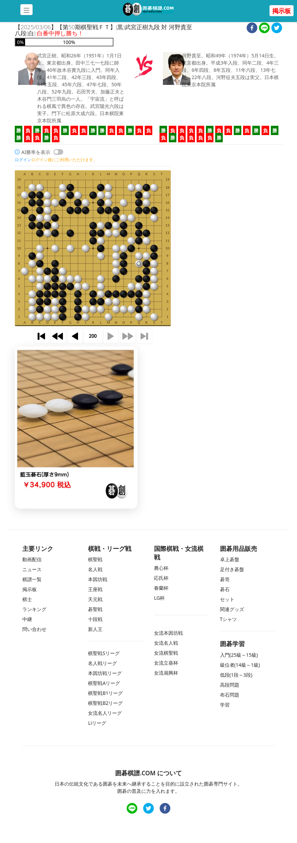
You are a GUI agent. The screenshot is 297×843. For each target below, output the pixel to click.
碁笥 (225, 579)
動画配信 (32, 559)
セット (227, 599)
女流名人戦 (166, 643)
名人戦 (95, 569)
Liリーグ (97, 723)
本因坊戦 (97, 579)
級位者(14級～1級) (240, 665)
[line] (264, 28)
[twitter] (276, 28)
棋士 (27, 599)
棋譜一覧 (32, 579)
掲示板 (281, 11)
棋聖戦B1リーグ (105, 693)
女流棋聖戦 (166, 653)
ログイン (23, 160)
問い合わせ (34, 629)
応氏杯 (161, 578)
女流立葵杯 (166, 662)
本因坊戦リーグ (105, 673)
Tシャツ (228, 619)
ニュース (32, 569)
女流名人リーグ (105, 713)
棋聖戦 (95, 559)
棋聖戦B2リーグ (105, 703)
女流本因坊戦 (168, 633)
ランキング (34, 609)
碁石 (225, 589)
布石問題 (229, 694)
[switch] (58, 152)
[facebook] (251, 28)
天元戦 (95, 599)
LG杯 (159, 598)
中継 (27, 619)
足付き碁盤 (232, 569)
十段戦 (95, 619)
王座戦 (95, 589)
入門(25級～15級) (239, 655)
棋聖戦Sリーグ (104, 653)
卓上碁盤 (229, 559)
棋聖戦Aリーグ (104, 683)
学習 (225, 704)
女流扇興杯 (166, 672)
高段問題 (229, 684)
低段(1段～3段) (236, 675)
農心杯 (161, 568)
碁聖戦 (95, 609)
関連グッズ (232, 609)
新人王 (95, 629)
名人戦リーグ (102, 663)
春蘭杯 (161, 588)
